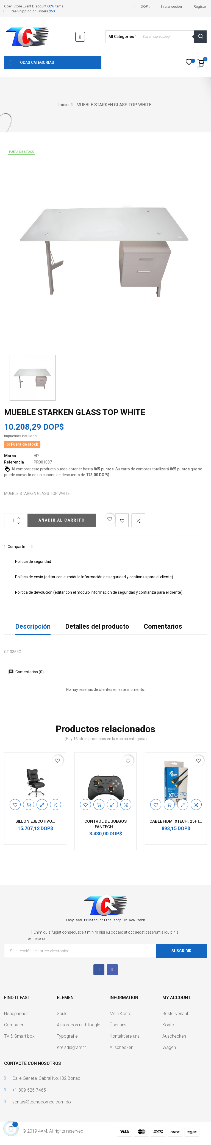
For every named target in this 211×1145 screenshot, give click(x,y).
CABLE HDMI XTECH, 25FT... (175, 821)
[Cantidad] (13, 520)
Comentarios (163, 626)
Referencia (14, 462)
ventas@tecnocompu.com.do (41, 1102)
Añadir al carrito (61, 520)
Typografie (67, 1036)
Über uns (118, 1024)
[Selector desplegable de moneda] (145, 6)
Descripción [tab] (33, 626)
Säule (62, 1013)
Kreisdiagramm (71, 1047)
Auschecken (121, 1047)
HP (36, 456)
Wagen (169, 1047)
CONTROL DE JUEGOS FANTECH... (105, 824)
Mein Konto (121, 1013)
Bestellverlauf (175, 1013)
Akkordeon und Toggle (78, 1024)
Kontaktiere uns (125, 1036)
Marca (10, 456)
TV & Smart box (19, 1036)
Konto (168, 1024)
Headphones (16, 1013)
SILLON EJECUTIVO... (35, 821)
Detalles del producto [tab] (97, 626)
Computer (13, 1024)
